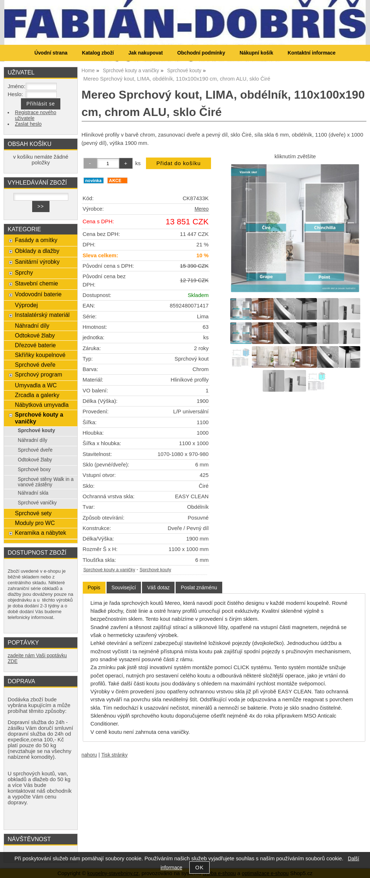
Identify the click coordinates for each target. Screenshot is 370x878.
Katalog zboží (98, 53)
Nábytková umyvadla (42, 404)
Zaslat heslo (28, 124)
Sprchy (24, 272)
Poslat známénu (199, 587)
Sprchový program (38, 374)
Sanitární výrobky (37, 261)
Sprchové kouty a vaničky (109, 569)
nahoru (89, 755)
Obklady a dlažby (37, 251)
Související (124, 587)
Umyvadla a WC (36, 385)
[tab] (94, 588)
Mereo (201, 209)
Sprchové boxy (34, 469)
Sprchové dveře (35, 364)
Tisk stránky (114, 755)
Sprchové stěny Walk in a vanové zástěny (45, 482)
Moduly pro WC (35, 523)
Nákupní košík (256, 53)
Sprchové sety (33, 513)
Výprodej (26, 305)
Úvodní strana (50, 53)
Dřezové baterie (35, 345)
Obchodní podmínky (201, 53)
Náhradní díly (32, 325)
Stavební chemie (36, 283)
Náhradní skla (33, 493)
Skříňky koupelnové (40, 355)
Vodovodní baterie (38, 294)
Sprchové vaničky (37, 502)
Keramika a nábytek (40, 532)
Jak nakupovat (145, 53)
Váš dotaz (158, 587)
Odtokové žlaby (35, 335)
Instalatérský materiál (42, 314)
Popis (94, 587)
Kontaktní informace (312, 53)
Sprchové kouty (155, 569)
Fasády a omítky (36, 240)
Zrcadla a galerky (37, 395)
